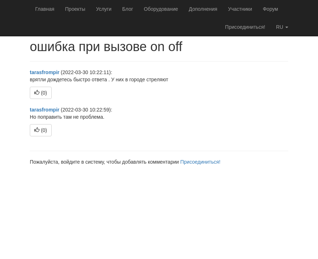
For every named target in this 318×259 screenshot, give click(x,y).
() (40, 93)
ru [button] (282, 27)
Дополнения (203, 9)
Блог (127, 9)
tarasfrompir (44, 72)
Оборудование (161, 9)
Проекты (75, 9)
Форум (270, 9)
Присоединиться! (245, 27)
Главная (44, 9)
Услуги (103, 9)
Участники (240, 9)
